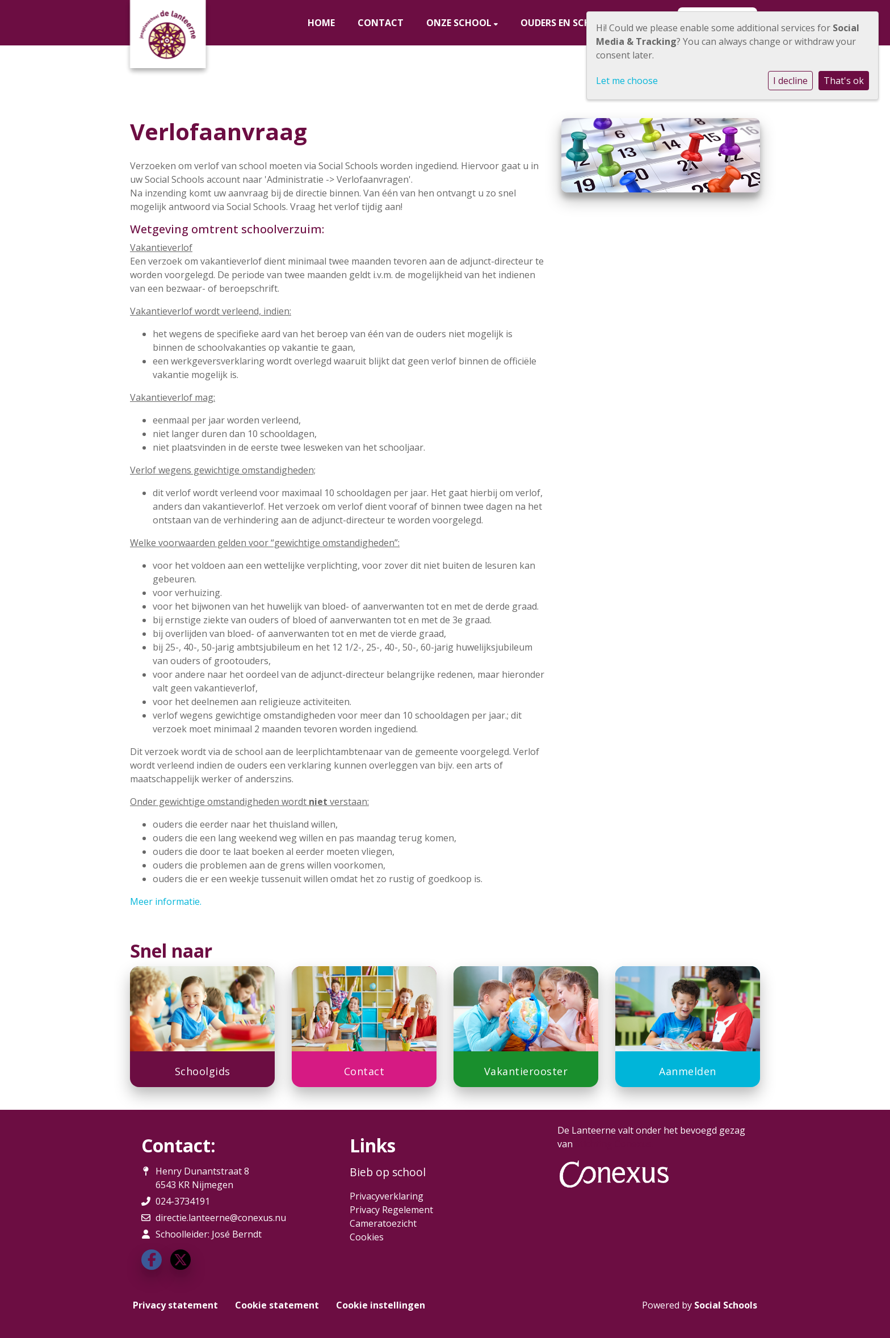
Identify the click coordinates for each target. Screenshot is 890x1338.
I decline (790, 80)
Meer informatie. (165, 901)
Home (321, 22)
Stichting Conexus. (614, 1144)
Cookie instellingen (380, 1305)
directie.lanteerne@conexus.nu (221, 1217)
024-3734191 (183, 1201)
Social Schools (725, 1305)
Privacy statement (175, 1305)
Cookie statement (277, 1305)
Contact (381, 22)
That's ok (844, 80)
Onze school (460, 22)
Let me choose (627, 80)
